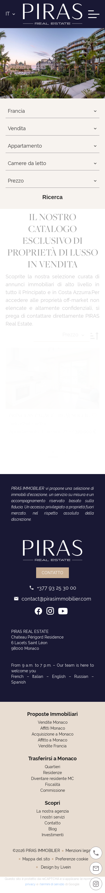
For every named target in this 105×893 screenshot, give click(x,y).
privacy (30, 883)
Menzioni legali (79, 850)
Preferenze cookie (71, 859)
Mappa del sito (36, 859)
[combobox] (52, 111)
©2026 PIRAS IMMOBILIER (36, 850)
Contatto (52, 572)
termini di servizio (52, 883)
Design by (55, 867)
